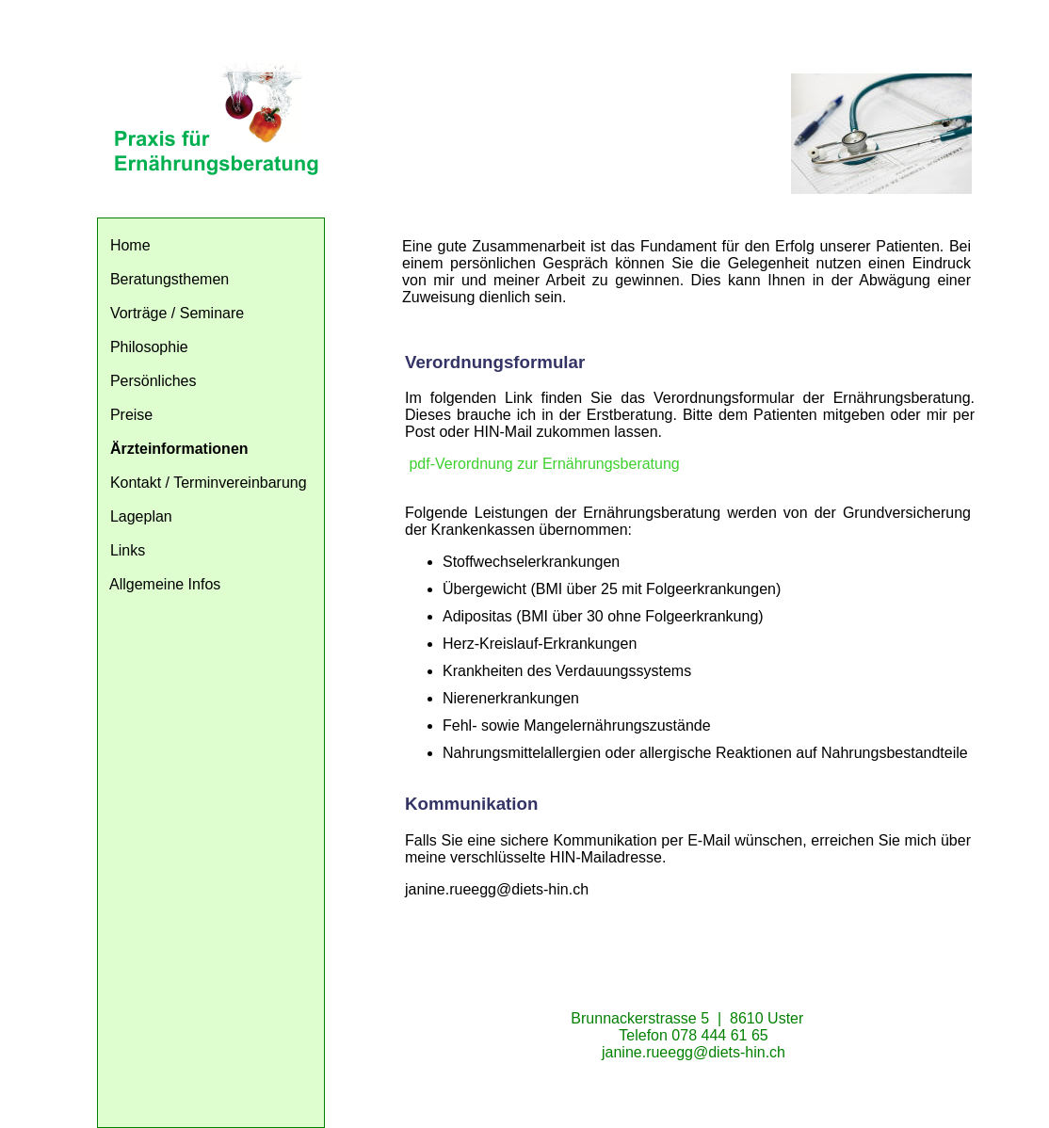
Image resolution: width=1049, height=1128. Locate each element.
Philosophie (149, 347)
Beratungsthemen (169, 279)
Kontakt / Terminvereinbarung (208, 483)
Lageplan (141, 516)
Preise (131, 415)
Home (130, 245)
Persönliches (153, 381)
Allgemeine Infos (164, 584)
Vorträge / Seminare (177, 313)
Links (127, 550)
